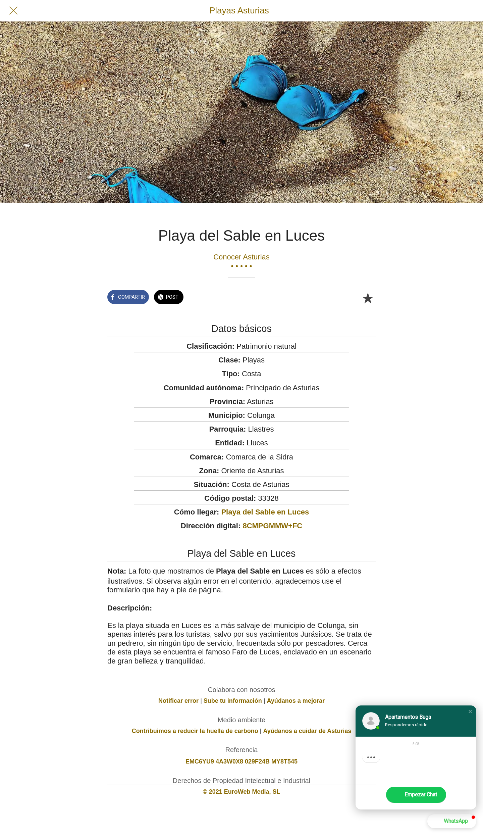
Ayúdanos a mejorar (296, 700)
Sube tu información (233, 700)
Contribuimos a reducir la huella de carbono (195, 731)
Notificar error (178, 700)
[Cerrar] (13, 11)
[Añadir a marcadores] (368, 298)
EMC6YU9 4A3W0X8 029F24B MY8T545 (241, 761)
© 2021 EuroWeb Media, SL (241, 791)
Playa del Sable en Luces (265, 512)
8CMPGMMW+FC (272, 526)
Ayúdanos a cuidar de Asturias (307, 731)
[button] (470, 711)
